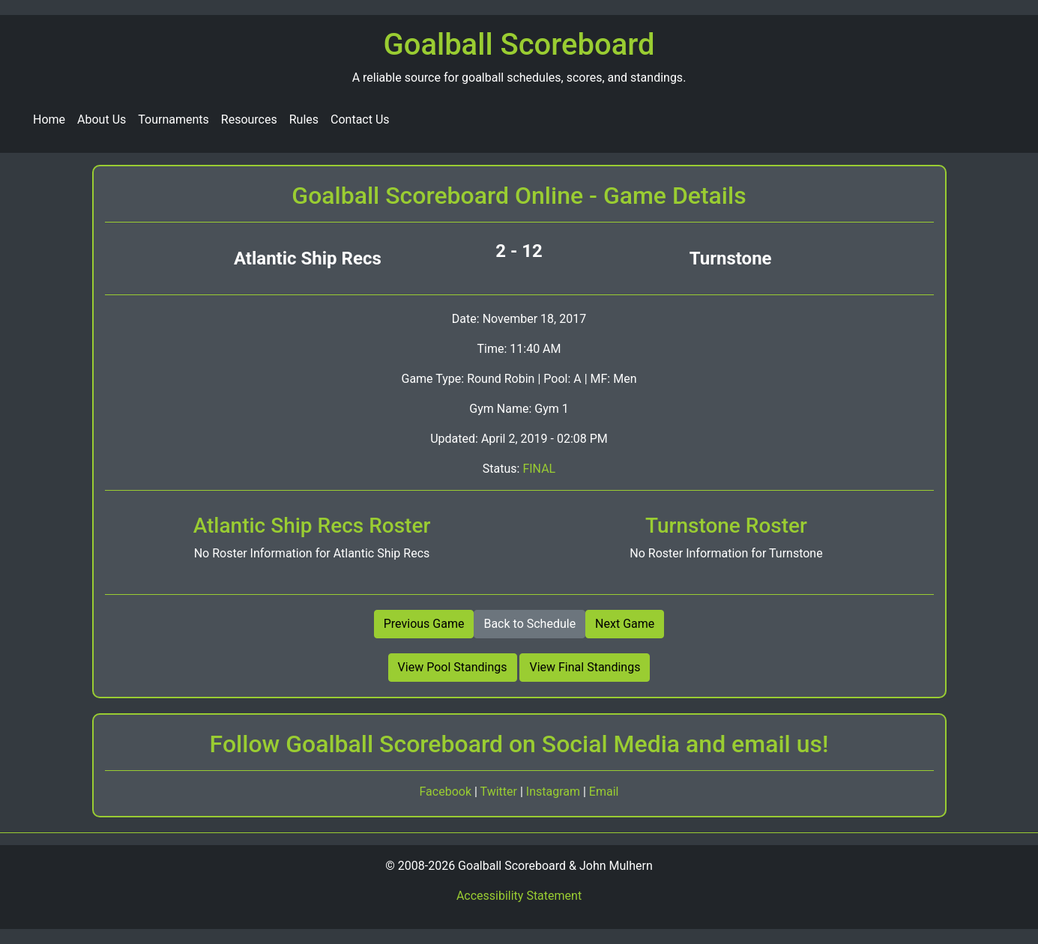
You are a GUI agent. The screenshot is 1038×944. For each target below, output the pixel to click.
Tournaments (173, 119)
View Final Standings (584, 667)
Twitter (500, 791)
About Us (101, 119)
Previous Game (424, 624)
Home (49, 119)
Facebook (447, 791)
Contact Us (360, 119)
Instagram (554, 791)
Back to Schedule (529, 624)
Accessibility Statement (519, 896)
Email (604, 791)
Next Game (624, 624)
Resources (249, 119)
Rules (304, 119)
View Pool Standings (452, 667)
